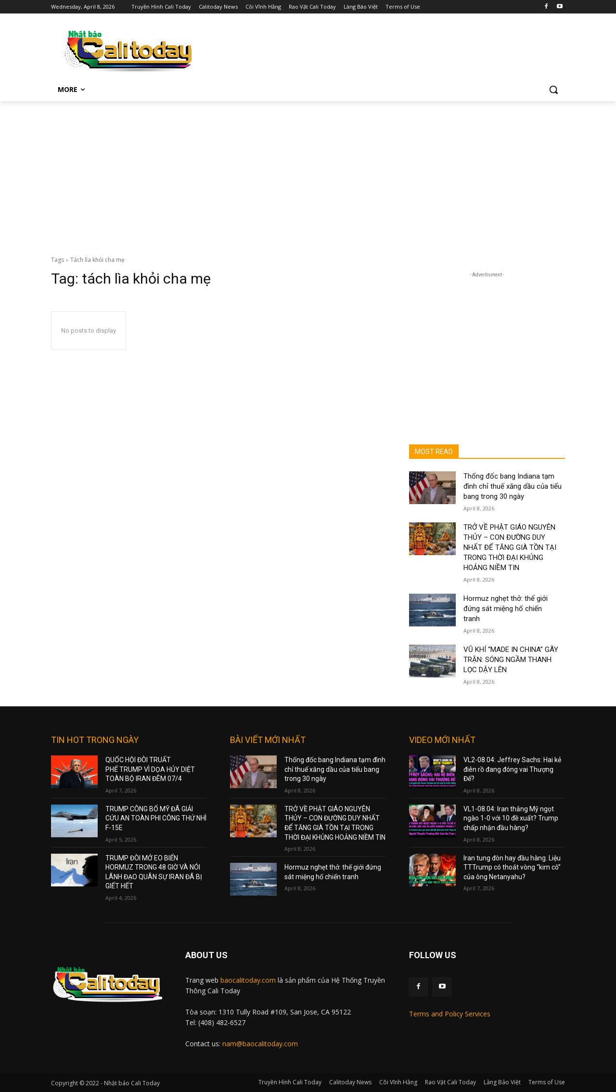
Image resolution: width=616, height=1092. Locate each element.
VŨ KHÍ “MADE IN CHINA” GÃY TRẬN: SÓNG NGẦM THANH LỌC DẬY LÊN (510, 659)
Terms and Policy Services (449, 1013)
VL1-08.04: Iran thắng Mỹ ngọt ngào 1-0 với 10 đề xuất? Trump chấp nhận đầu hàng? (510, 818)
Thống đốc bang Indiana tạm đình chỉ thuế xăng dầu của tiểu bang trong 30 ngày (512, 486)
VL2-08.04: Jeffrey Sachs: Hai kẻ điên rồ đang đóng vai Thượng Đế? (512, 769)
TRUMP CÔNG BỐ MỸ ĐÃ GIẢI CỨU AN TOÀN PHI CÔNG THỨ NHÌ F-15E (155, 818)
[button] (553, 89)
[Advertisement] (308, 173)
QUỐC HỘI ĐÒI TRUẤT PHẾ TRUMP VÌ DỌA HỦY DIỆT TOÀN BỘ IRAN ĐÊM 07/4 (150, 769)
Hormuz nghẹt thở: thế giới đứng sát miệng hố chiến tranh (505, 608)
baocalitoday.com (248, 980)
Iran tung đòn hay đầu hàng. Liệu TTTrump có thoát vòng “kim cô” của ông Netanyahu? (512, 867)
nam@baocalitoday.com (260, 1043)
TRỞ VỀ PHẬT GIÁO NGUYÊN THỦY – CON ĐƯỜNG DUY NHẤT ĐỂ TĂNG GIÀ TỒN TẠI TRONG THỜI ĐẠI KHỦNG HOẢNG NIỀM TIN (509, 547)
